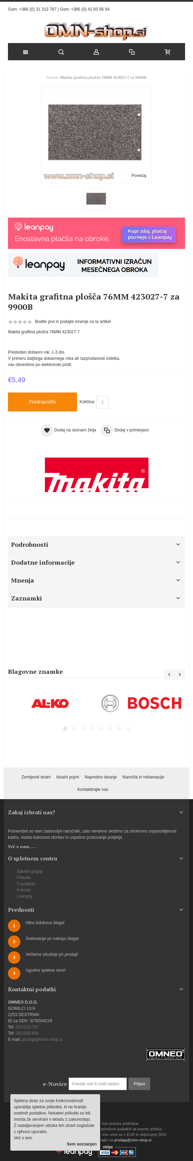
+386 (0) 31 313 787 (37, 9)
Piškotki (24, 877)
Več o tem (23, 1138)
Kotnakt (24, 890)
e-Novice (55, 1084)
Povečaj (139, 175)
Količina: (87, 401)
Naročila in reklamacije (143, 777)
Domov (53, 77)
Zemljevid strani (35, 777)
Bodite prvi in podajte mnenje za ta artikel (73, 321)
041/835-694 (27, 1033)
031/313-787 (27, 1027)
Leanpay (24, 896)
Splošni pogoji (29, 871)
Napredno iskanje (101, 777)
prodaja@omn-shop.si (42, 1039)
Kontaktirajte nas (92, 789)
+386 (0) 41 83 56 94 (90, 9)
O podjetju (26, 883)
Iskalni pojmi (67, 777)
